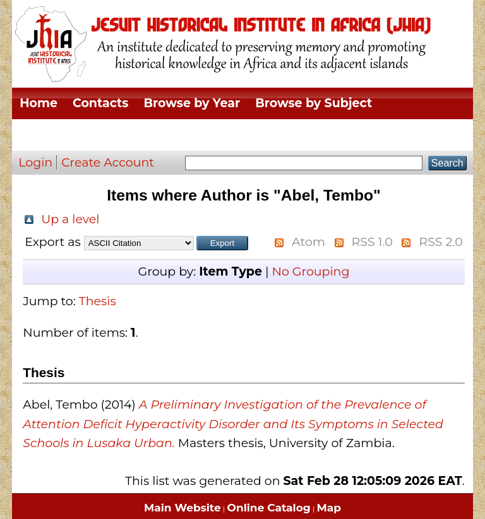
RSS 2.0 (440, 242)
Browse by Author (368, 134)
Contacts (100, 103)
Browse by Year (191, 103)
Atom (308, 242)
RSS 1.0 (372, 242)
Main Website (182, 507)
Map (329, 507)
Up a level (70, 219)
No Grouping (310, 271)
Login (35, 162)
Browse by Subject (313, 103)
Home (38, 103)
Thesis (97, 301)
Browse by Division (79, 134)
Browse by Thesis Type (225, 134)
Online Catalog (269, 507)
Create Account (107, 162)
